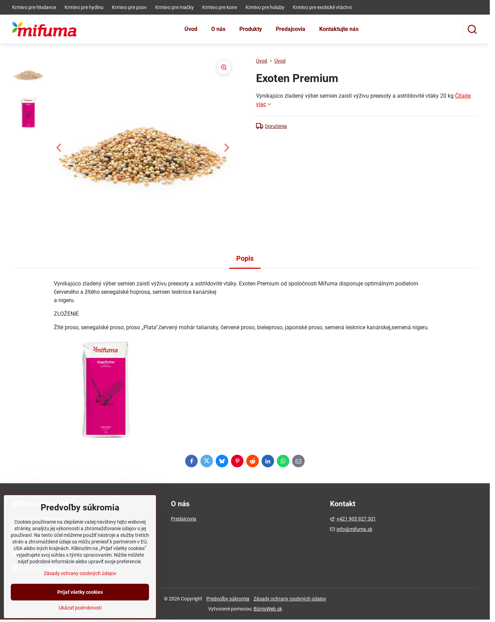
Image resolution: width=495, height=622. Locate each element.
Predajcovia (183, 519)
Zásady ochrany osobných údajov (290, 598)
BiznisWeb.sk (268, 609)
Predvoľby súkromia (227, 598)
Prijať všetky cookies (80, 613)
